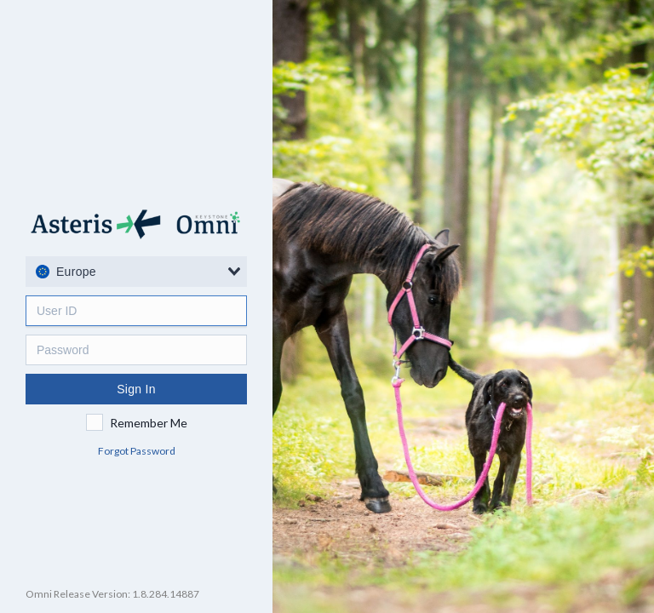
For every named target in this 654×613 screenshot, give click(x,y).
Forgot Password (136, 450)
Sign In (136, 389)
